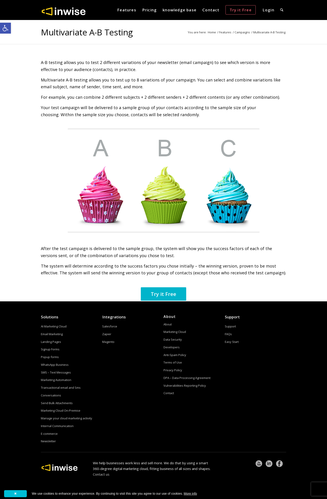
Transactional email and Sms (61, 388)
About (168, 324)
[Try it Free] (163, 294)
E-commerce (49, 434)
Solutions (49, 317)
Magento (108, 342)
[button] (5, 28)
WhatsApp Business (55, 365)
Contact (169, 393)
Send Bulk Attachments (57, 403)
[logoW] (63, 11)
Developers (172, 347)
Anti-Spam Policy (175, 355)
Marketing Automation (56, 380)
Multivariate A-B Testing (87, 32)
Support (232, 317)
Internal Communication (57, 426)
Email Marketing (52, 334)
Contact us (101, 474)
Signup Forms (50, 349)
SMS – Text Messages (56, 372)
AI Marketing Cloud (54, 326)
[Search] (281, 10)
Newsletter (48, 441)
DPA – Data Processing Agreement (187, 378)
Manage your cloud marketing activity (66, 418)
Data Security (173, 339)
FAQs (228, 334)
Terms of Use (173, 362)
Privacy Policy (173, 370)
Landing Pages (51, 342)
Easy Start (232, 342)
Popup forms (50, 357)
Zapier (106, 334)
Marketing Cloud (175, 332)
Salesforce (109, 326)
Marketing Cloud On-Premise (60, 410)
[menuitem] (126, 10)
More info (190, 493)
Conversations (51, 395)
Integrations (114, 317)
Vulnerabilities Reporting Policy (185, 385)
